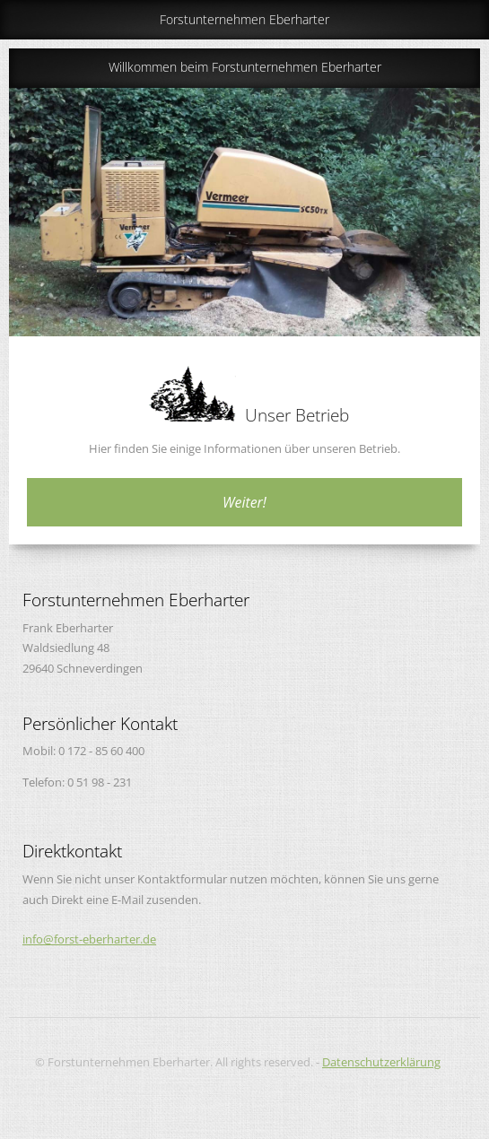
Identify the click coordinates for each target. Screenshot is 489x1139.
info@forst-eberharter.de (89, 939)
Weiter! (244, 502)
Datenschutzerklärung (381, 1062)
